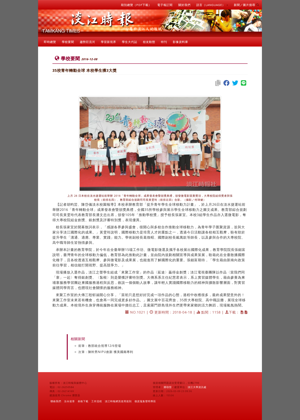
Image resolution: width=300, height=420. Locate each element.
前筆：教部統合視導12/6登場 (99, 346)
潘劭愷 (168, 387)
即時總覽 (50, 42)
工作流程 (96, 401)
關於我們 (184, 5)
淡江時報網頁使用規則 (118, 401)
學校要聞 (68, 42)
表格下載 (83, 401)
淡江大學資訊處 (197, 387)
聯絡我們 (56, 401)
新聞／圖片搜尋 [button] (246, 5)
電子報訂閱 (165, 5)
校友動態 (149, 42)
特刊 (164, 42)
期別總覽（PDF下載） (136, 5)
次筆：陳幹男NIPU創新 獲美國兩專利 (105, 352)
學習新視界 (108, 42)
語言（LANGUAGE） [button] (212, 5)
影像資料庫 (180, 42)
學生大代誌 (129, 42)
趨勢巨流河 (87, 42)
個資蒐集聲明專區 (145, 401)
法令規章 (69, 401)
